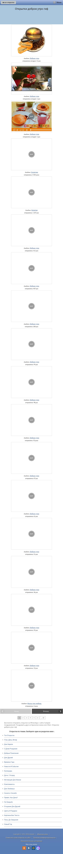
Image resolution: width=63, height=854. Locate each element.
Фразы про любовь (34, 703)
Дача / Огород (9, 775)
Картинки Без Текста (11, 815)
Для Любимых (9, 789)
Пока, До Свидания (11, 820)
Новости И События (11, 766)
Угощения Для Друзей (12, 806)
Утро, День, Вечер (10, 740)
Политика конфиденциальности (44, 838)
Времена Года (9, 762)
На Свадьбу (8, 802)
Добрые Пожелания (11, 753)
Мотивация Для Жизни (12, 780)
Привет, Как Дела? (11, 798)
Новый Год (8, 824)
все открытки (8, 2)
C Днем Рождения (10, 749)
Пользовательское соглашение (31, 841)
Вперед (46, 711)
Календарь (8, 771)
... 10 (42, 718)
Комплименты (9, 784)
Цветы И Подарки (10, 811)
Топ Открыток (9, 735)
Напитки (34, 210)
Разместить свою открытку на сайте (18, 838)
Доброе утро (34, 58)
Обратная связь (42, 834)
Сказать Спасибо (10, 793)
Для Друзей (8, 758)
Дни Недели (8, 744)
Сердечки (34, 172)
